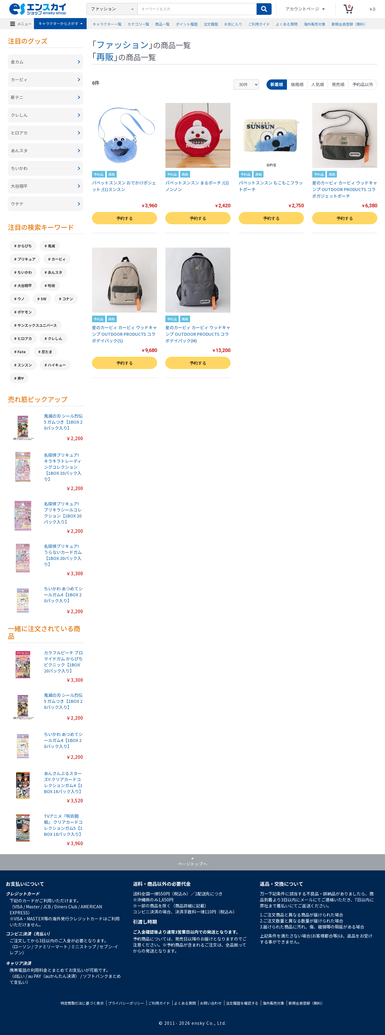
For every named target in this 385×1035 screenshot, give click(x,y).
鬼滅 (51, 245)
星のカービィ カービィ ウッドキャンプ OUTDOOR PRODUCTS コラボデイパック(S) (124, 334)
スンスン (24, 364)
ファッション (122, 44)
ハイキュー (57, 364)
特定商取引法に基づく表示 (82, 1003)
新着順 (276, 84)
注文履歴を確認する (242, 1003)
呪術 (51, 285)
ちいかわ (24, 272)
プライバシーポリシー (126, 1003)
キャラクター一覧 (107, 23)
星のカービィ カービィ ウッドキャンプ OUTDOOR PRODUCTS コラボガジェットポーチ (344, 189)
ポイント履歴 (187, 23)
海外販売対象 (314, 23)
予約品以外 (362, 84)
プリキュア (26, 258)
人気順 (317, 84)
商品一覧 (162, 23)
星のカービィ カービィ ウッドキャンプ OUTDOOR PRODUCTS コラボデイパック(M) (197, 334)
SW (43, 298)
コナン (67, 298)
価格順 (297, 84)
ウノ (21, 298)
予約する (124, 218)
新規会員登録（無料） (349, 23)
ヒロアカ (24, 338)
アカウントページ (302, 9)
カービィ (58, 258)
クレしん (55, 338)
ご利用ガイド (259, 23)
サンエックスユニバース (37, 325)
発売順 (338, 84)
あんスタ (55, 272)
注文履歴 (211, 23)
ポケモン (24, 311)
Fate (21, 351)
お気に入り (233, 23)
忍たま (47, 351)
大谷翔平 (24, 285)
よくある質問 (286, 23)
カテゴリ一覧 (138, 23)
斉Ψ (20, 378)
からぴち (24, 245)
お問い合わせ (211, 1003)
